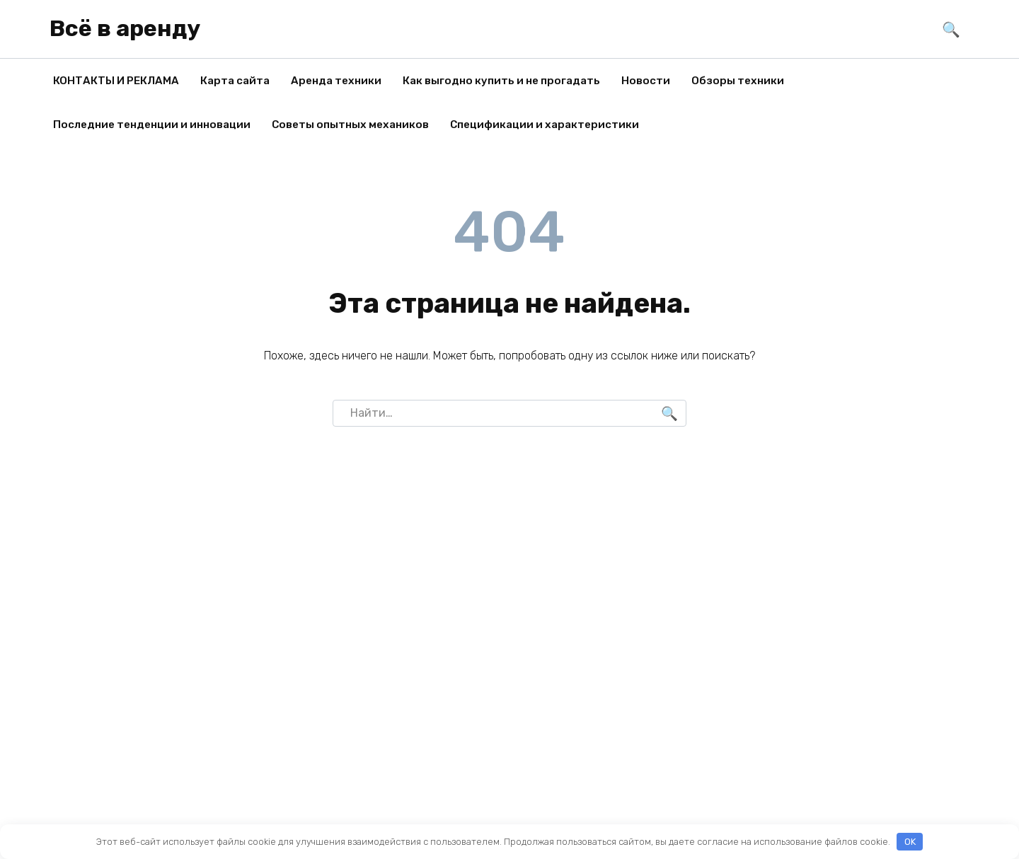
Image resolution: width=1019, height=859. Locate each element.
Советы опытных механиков (350, 124)
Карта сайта (235, 80)
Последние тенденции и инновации (152, 124)
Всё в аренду (125, 28)
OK (910, 841)
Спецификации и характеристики (544, 124)
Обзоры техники (737, 80)
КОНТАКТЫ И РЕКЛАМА (116, 80)
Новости (645, 80)
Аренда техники (336, 80)
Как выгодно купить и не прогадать (501, 80)
